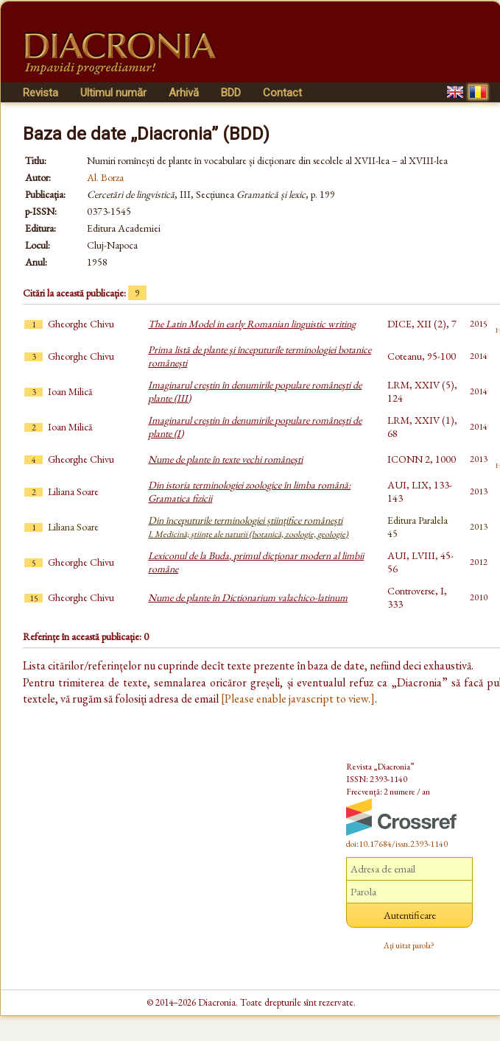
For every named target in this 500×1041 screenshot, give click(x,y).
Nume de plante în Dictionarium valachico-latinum (248, 597)
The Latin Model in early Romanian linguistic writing (252, 323)
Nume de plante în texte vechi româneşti (225, 459)
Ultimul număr (113, 92)
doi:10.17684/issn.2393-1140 (397, 843)
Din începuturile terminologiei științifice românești (248, 527)
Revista (40, 92)
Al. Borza (105, 177)
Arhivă (184, 92)
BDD (231, 92)
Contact (282, 92)
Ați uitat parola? (409, 945)
